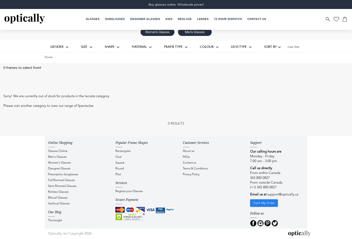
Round (119, 168)
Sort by (272, 47)
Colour (209, 47)
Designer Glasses (59, 168)
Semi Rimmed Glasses (62, 186)
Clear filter (293, 47)
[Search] (328, 19)
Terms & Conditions (195, 168)
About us (188, 151)
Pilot (118, 174)
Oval (118, 157)
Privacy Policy (191, 174)
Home (49, 57)
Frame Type (176, 47)
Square (119, 162)
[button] (168, 19)
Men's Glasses (195, 32)
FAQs (186, 157)
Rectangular (123, 151)
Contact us (189, 162)
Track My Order (264, 203)
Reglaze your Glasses (129, 191)
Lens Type (241, 47)
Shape (112, 47)
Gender (59, 47)
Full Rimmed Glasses (61, 180)
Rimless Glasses (58, 192)
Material (142, 47)
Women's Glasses (157, 32)
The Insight (55, 220)
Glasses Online (57, 151)
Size (86, 47)
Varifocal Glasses (59, 203)
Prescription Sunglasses (63, 174)
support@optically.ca (282, 194)
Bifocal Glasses (58, 197)
